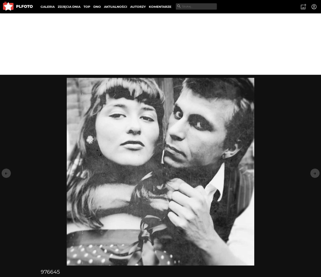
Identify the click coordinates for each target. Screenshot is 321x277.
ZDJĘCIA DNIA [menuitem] (69, 7)
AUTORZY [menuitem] (138, 7)
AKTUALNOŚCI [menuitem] (115, 7)
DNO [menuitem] (97, 7)
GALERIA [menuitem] (48, 7)
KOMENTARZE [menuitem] (160, 7)
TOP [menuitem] (87, 7)
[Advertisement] (160, 44)
